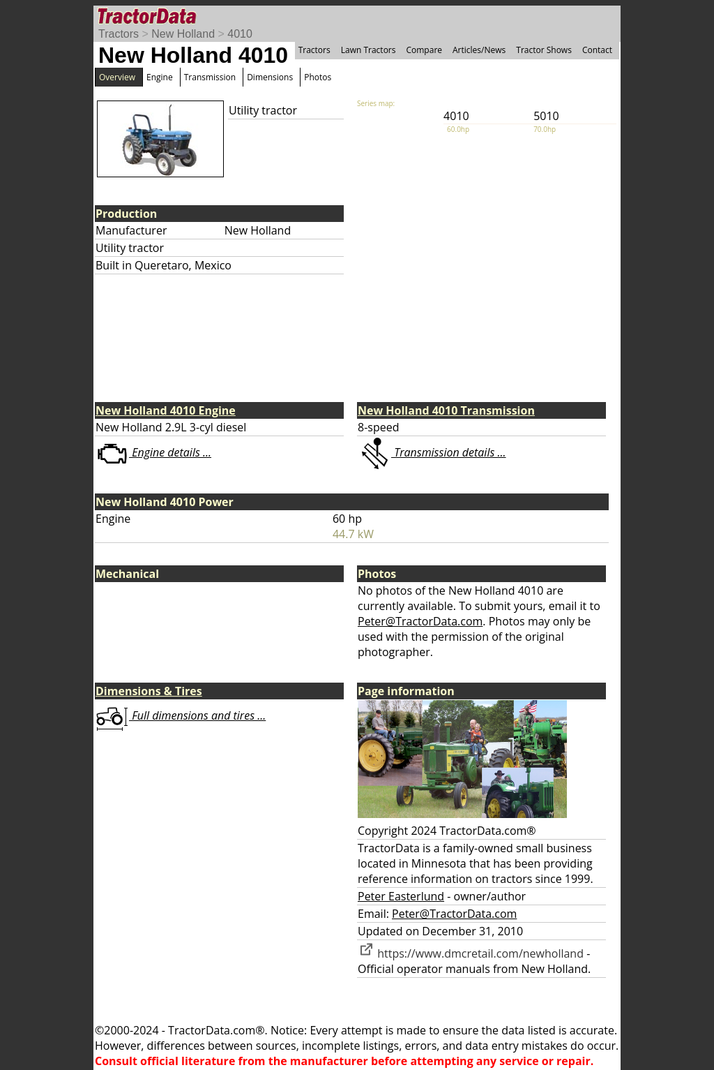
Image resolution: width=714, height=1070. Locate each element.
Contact (597, 50)
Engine (159, 77)
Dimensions (270, 77)
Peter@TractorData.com (420, 621)
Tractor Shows (544, 50)
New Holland (183, 34)
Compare (424, 50)
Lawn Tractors (368, 50)
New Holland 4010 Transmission (446, 410)
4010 (239, 34)
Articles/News (479, 50)
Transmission (210, 77)
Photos (317, 77)
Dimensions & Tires (149, 691)
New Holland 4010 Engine (166, 410)
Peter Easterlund (401, 896)
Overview (117, 77)
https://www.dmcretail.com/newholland (471, 953)
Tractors (118, 34)
